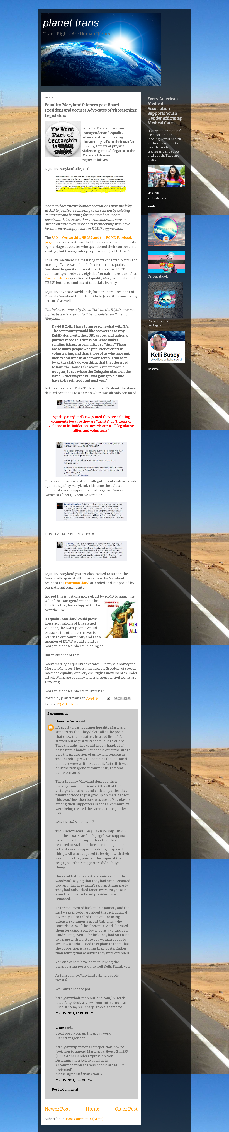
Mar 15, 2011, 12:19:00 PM (74, 1013)
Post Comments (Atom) (85, 1119)
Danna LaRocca (57, 278)
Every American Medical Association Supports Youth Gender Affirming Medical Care (165, 111)
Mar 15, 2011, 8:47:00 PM (73, 1080)
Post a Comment (65, 1089)
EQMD (62, 704)
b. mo (59, 1027)
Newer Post (57, 1109)
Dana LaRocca (66, 721)
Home (92, 1109)
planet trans (71, 23)
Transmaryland (77, 583)
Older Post (126, 1109)
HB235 (73, 704)
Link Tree (159, 198)
